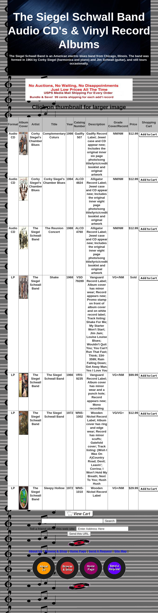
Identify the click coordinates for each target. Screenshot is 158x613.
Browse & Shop (56, 551)
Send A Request (100, 551)
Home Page (78, 551)
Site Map (120, 551)
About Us (35, 551)
